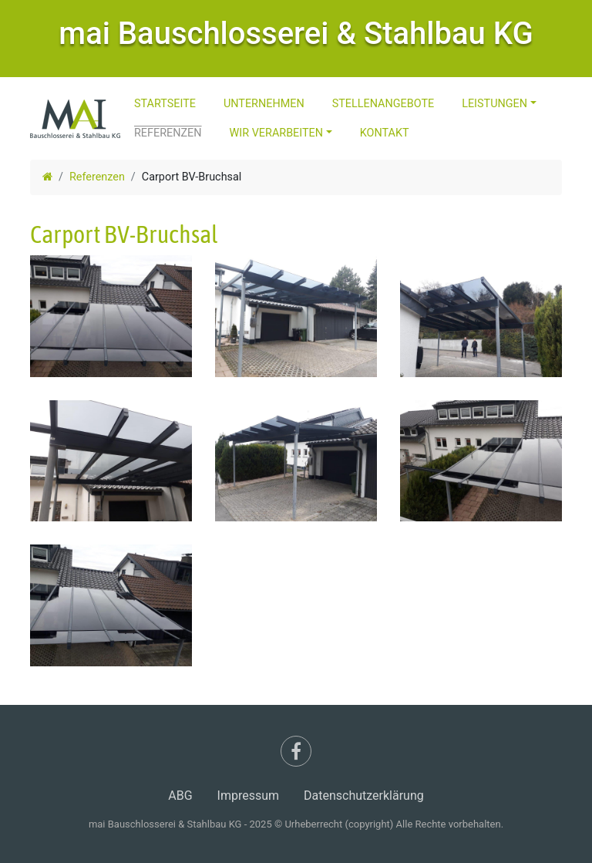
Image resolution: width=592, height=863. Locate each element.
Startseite (165, 103)
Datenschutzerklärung (364, 795)
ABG (180, 795)
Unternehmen (264, 103)
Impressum (248, 795)
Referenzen (168, 133)
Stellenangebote (383, 103)
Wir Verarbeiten (276, 133)
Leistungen (494, 103)
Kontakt (384, 133)
